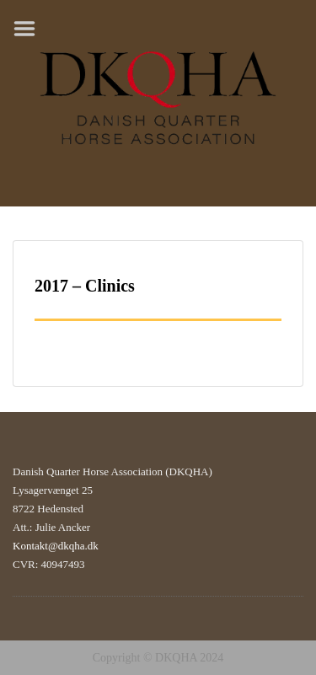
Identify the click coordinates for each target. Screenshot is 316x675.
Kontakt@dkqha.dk (56, 545)
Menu (30, 28)
